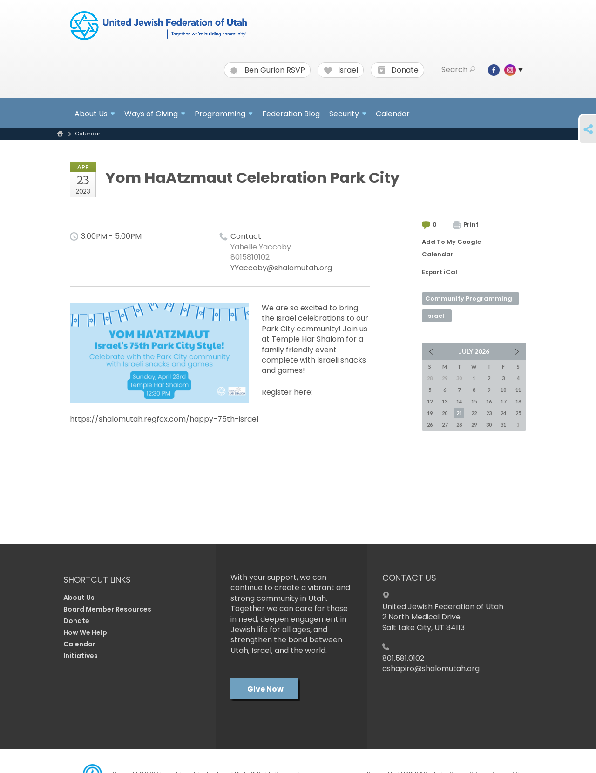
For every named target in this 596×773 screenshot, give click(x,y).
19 (430, 413)
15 (474, 401)
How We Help (85, 632)
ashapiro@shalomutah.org (431, 668)
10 (503, 390)
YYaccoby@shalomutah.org (281, 267)
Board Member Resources (107, 609)
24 (503, 413)
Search (458, 69)
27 (444, 425)
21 (459, 413)
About (94, 113)
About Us (79, 597)
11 (518, 390)
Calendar (393, 113)
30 (489, 425)
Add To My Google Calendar (451, 248)
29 (474, 425)
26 (430, 425)
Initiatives (80, 655)
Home (60, 134)
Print (466, 224)
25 (518, 413)
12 (430, 401)
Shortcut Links (97, 579)
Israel (341, 70)
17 (503, 401)
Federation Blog (291, 113)
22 (474, 413)
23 (489, 413)
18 (518, 401)
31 (503, 425)
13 (444, 401)
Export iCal (439, 272)
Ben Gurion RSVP (267, 70)
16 (489, 401)
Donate (398, 70)
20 (444, 413)
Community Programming (468, 298)
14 (459, 401)
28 (459, 425)
